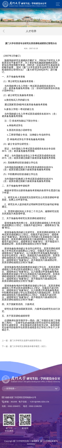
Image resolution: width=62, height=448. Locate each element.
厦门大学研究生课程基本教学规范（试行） (28, 346)
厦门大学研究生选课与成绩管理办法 (25, 340)
